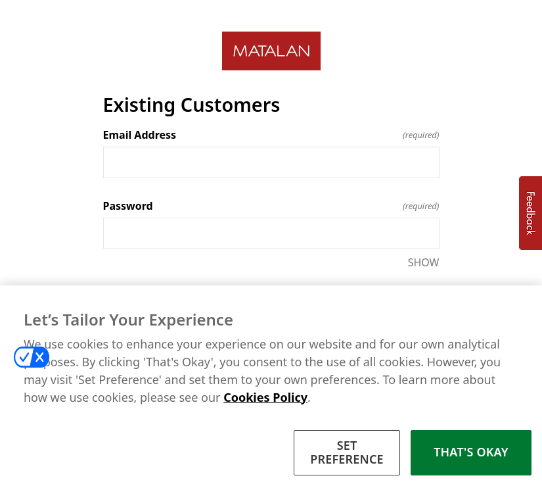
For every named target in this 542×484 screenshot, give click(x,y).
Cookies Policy (265, 404)
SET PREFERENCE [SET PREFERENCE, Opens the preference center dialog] (347, 459)
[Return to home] (271, 51)
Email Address (271, 134)
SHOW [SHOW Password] (424, 262)
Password (271, 205)
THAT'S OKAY (471, 459)
